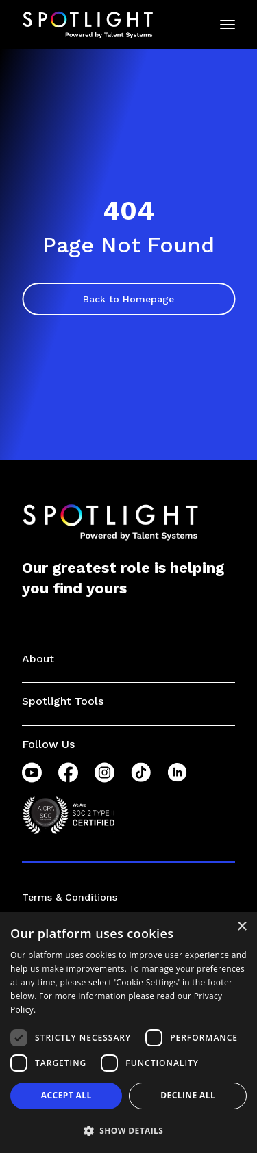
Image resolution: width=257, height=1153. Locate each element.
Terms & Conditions (69, 897)
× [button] (241, 927)
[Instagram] (104, 772)
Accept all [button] (66, 1095)
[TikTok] (141, 772)
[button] (128, 1130)
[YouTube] (32, 772)
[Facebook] (68, 772)
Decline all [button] (187, 1095)
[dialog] (128, 1032)
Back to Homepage (128, 299)
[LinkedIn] (177, 772)
